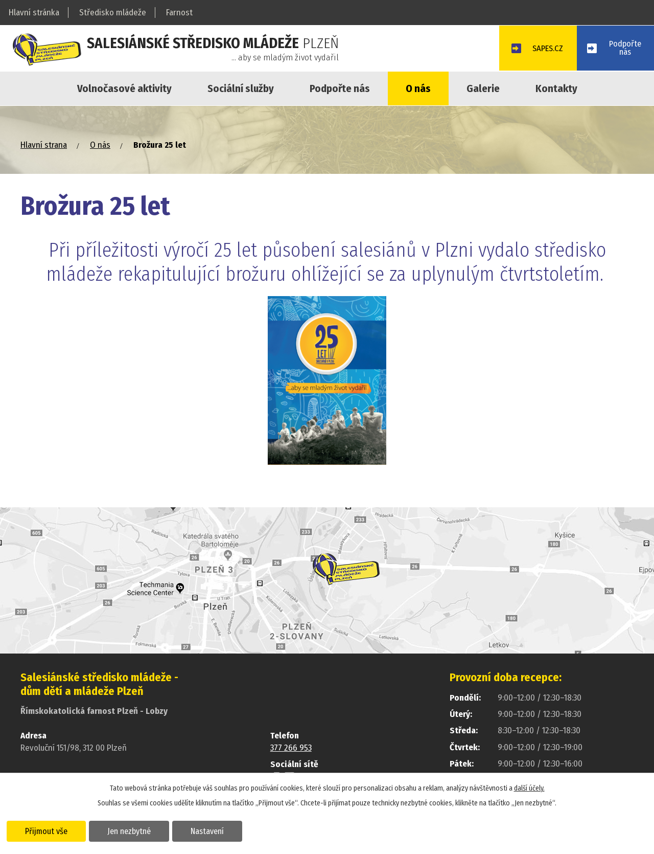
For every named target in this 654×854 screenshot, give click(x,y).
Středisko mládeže (112, 12)
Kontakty (556, 88)
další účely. (529, 787)
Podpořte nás (340, 88)
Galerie (483, 88)
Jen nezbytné (131, 830)
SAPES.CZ (544, 49)
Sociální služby (240, 88)
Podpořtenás (624, 48)
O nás (418, 88)
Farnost (179, 12)
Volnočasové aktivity (124, 88)
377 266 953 (291, 748)
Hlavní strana (43, 145)
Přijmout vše (47, 830)
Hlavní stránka (34, 12)
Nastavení (211, 830)
